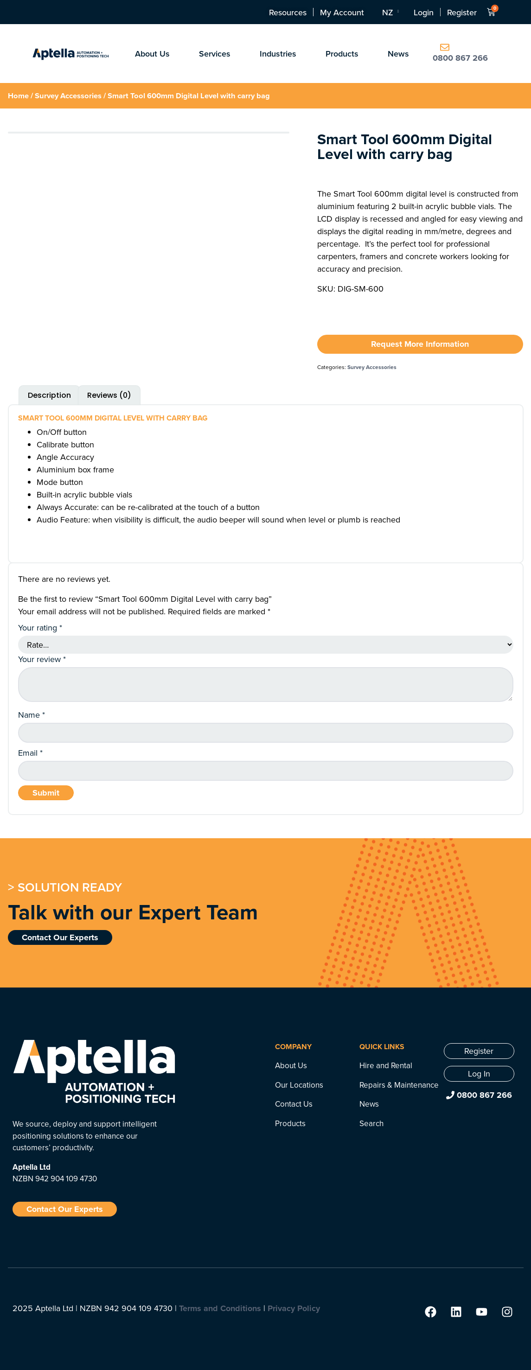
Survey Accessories (68, 95)
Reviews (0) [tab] (109, 395)
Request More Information (420, 344)
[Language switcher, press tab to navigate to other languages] (390, 12)
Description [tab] (49, 395)
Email (30, 753)
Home (18, 95)
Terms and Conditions (220, 1308)
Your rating (40, 628)
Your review (42, 659)
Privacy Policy (294, 1308)
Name (31, 715)
